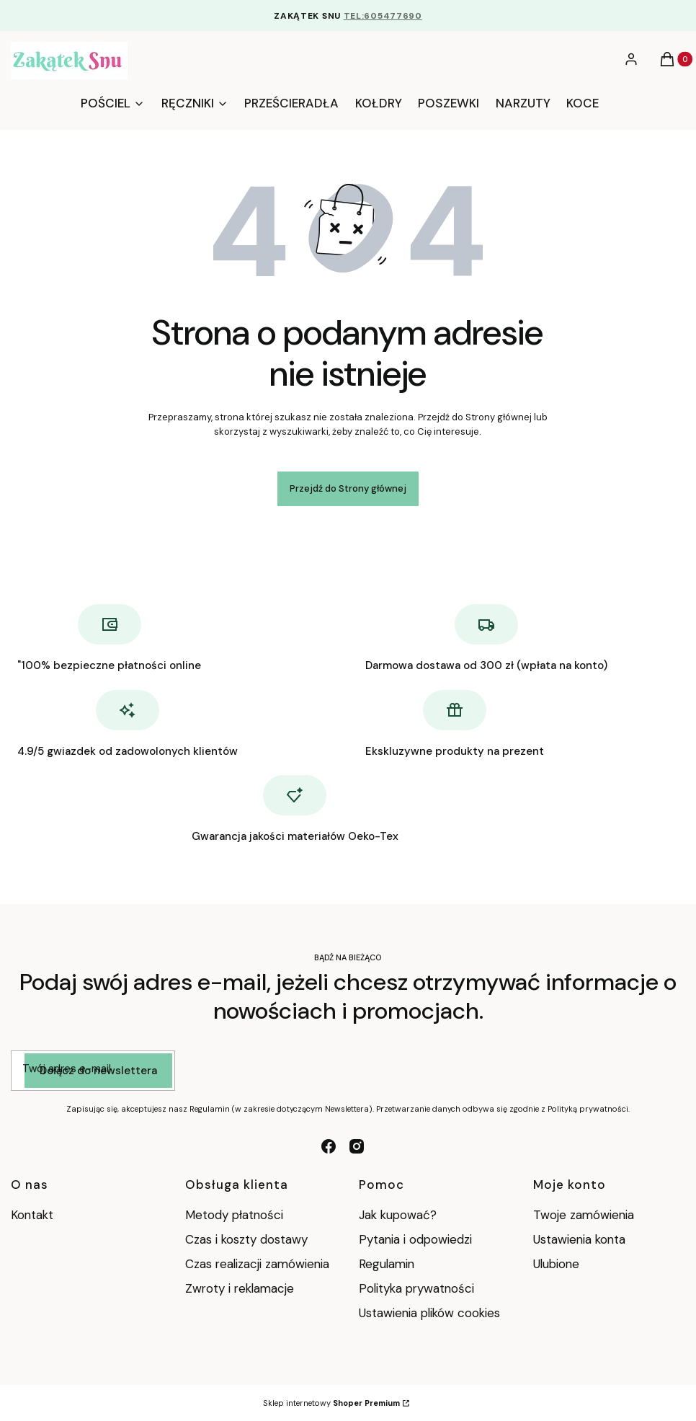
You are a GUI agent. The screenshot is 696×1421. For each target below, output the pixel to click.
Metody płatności (234, 1215)
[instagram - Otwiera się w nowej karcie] (356, 1146)
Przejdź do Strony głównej (348, 488)
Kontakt (32, 1215)
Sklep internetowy (331, 1403)
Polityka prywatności (416, 1288)
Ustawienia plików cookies (429, 1313)
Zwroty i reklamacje (239, 1288)
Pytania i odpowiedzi (415, 1239)
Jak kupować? (398, 1215)
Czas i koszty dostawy (246, 1239)
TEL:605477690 (383, 16)
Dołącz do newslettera (98, 1070)
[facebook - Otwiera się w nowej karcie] (328, 1146)
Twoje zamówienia (583, 1215)
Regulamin (386, 1264)
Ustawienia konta (579, 1239)
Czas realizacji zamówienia (257, 1264)
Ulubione (556, 1264)
